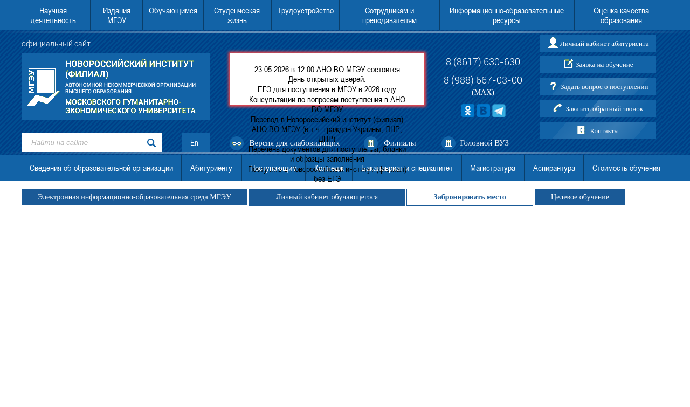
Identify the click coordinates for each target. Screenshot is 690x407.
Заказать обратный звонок (604, 109)
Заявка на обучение (604, 64)
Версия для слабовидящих (295, 143)
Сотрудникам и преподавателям (389, 15)
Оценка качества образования (621, 15)
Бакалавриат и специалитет (407, 168)
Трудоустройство (305, 10)
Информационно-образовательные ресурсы (507, 15)
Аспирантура (554, 168)
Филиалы (400, 143)
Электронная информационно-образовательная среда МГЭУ (134, 197)
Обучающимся (173, 10)
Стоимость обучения (626, 168)
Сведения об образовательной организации (101, 168)
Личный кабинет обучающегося (327, 197)
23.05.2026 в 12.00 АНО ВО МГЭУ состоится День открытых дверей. (327, 74)
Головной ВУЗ (484, 143)
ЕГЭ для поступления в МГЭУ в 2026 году (327, 89)
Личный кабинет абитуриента (604, 43)
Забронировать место (469, 197)
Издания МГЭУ (116, 15)
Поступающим (273, 168)
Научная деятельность (53, 15)
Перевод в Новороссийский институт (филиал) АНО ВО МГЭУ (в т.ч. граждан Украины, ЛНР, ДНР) (327, 128)
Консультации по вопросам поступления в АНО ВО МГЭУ (327, 104)
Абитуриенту (211, 168)
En (194, 142)
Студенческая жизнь (237, 15)
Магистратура (492, 168)
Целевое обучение (580, 197)
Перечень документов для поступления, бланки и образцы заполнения (327, 153)
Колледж (329, 168)
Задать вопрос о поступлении (604, 86)
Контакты (604, 131)
